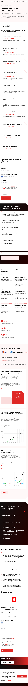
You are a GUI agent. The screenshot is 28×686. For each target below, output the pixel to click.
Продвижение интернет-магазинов (10, 86)
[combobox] (2, 176)
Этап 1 (23, 511)
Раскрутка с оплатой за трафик (10, 49)
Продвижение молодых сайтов (10, 73)
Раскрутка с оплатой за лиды (11, 61)
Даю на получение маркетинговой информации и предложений (8, 193)
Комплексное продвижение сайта (11, 98)
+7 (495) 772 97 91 (20, 1)
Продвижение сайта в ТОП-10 (12, 36)
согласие (3, 188)
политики (13, 638)
